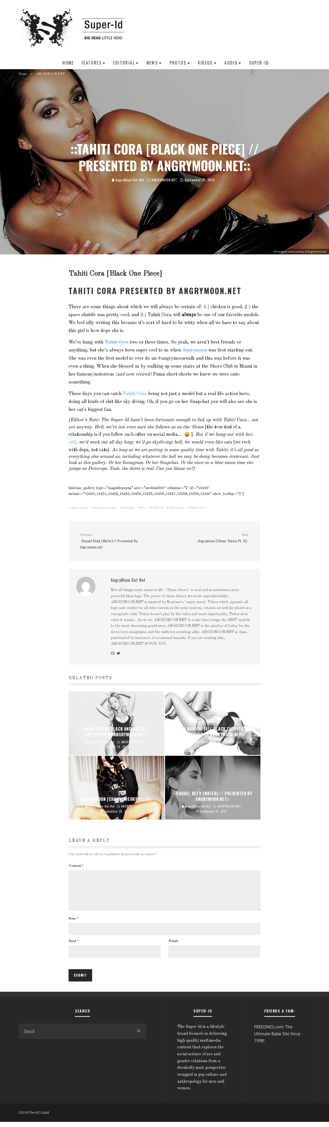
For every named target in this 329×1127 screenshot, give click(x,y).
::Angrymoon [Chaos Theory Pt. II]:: (208, 538)
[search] (138, 1037)
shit (72, 442)
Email (73, 947)
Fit (142, 507)
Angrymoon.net (105, 507)
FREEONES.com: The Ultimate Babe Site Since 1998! (277, 1039)
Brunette (128, 507)
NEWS (152, 63)
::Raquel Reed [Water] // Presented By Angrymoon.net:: (120, 541)
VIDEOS (205, 63)
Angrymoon (194, 350)
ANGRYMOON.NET (164, 180)
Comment (76, 865)
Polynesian (176, 507)
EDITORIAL (124, 63)
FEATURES (92, 63)
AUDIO (230, 63)
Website (173, 947)
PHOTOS (178, 63)
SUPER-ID (259, 63)
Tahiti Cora (117, 342)
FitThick (156, 507)
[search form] (75, 1037)
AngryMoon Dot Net (128, 179)
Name (74, 924)
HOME (68, 63)
